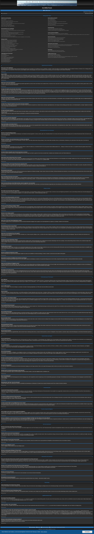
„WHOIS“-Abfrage (73, 510)
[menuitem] (44, 10)
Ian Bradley (53, 529)
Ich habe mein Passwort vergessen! (6, 24)
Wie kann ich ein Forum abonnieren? (53, 46)
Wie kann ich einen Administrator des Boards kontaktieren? (56, 57)
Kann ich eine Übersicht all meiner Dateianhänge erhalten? (56, 51)
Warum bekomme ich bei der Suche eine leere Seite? (55, 39)
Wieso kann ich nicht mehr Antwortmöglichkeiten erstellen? (10, 43)
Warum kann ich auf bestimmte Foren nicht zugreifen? (9, 45)
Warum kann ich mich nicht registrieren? (7, 20)
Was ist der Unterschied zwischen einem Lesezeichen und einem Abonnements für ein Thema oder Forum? (63, 44)
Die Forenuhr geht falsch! (5, 31)
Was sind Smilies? (4, 56)
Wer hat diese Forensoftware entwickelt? (54, 54)
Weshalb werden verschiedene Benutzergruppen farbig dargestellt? (58, 23)
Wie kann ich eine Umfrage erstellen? (6, 42)
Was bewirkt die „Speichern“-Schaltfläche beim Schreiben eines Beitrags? (12, 49)
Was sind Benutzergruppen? (52, 20)
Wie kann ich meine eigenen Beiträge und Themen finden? (56, 41)
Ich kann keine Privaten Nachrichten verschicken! (55, 28)
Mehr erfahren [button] (44, 531)
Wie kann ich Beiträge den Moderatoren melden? (8, 48)
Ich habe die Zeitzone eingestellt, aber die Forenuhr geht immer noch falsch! (12, 32)
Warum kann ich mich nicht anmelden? (7, 22)
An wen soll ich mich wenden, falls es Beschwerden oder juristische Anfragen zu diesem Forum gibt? (62, 56)
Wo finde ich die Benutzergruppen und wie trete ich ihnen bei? (57, 21)
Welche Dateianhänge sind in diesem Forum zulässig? (56, 50)
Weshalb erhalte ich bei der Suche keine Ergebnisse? (56, 38)
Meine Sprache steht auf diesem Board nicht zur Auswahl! (9, 33)
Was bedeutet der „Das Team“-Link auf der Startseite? (56, 25)
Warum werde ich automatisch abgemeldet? (7, 25)
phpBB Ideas (47, 505)
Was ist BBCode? (3, 54)
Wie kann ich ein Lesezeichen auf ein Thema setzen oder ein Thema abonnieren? (60, 45)
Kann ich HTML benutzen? (5, 55)
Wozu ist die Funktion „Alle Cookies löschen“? (8, 26)
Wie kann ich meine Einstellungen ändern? (7, 29)
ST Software (43, 529)
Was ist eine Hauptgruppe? (52, 24)
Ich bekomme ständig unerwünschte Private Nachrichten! (56, 29)
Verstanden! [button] (87, 531)
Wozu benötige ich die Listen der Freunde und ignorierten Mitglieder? (58, 33)
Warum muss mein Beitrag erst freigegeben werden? (9, 50)
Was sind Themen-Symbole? (5, 61)
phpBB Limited (34, 159)
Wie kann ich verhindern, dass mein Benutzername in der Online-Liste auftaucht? (13, 30)
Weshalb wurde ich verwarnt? (5, 47)
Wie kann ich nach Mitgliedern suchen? (53, 40)
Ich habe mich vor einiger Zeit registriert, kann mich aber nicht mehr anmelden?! (13, 23)
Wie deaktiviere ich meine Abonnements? (54, 47)
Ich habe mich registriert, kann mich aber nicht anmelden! (9, 21)
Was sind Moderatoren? (51, 19)
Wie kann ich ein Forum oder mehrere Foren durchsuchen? (56, 37)
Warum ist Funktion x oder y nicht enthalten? (54, 55)
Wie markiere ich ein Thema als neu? (6, 51)
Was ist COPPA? (3, 19)
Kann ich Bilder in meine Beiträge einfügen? (7, 57)
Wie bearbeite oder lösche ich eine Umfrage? (8, 44)
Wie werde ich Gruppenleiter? (52, 22)
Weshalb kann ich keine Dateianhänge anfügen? (8, 46)
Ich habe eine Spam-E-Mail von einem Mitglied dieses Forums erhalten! (58, 30)
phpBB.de (41, 159)
